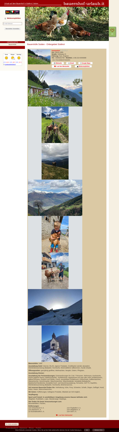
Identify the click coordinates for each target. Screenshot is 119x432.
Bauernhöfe (12, 44)
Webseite (58, 63)
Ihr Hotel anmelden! (12, 424)
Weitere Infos (98, 430)
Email (71, 63)
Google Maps (85, 63)
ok (87, 430)
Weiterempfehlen (83, 66)
